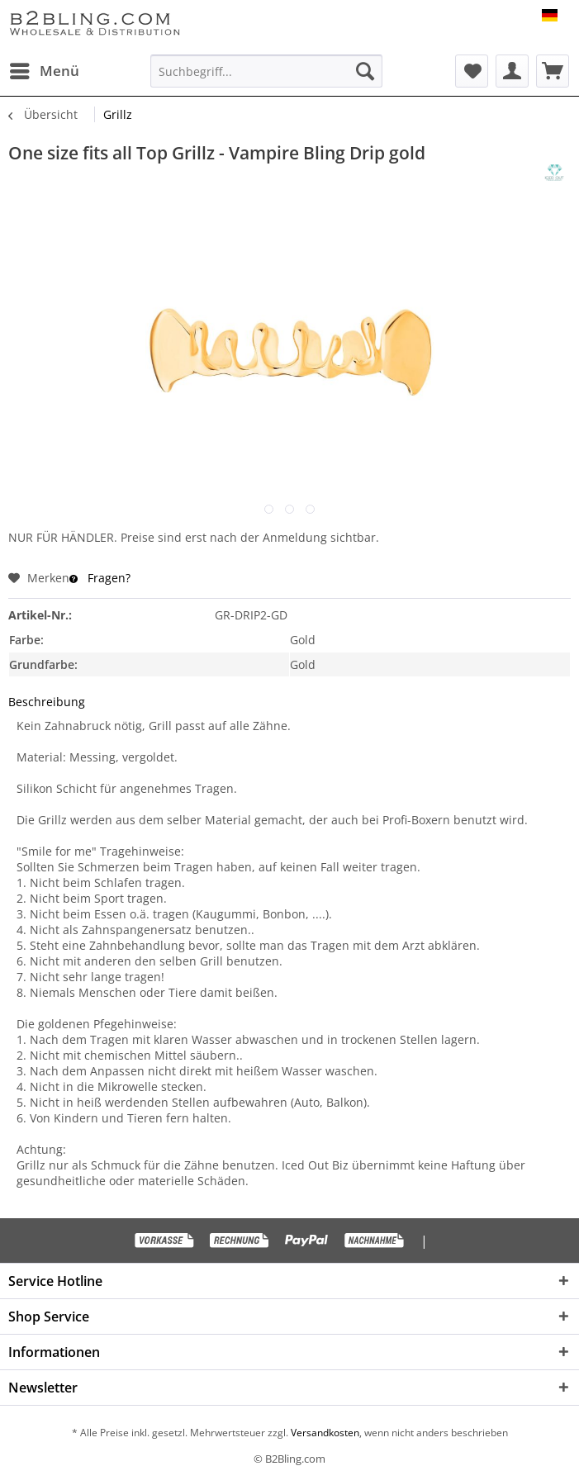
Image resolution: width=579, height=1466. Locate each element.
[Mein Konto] (512, 71)
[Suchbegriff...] (266, 71)
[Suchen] (365, 71)
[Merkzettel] (471, 71)
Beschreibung (46, 701)
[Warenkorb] (552, 71)
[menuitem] (44, 71)
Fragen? (100, 578)
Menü (44, 69)
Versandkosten (323, 1433)
